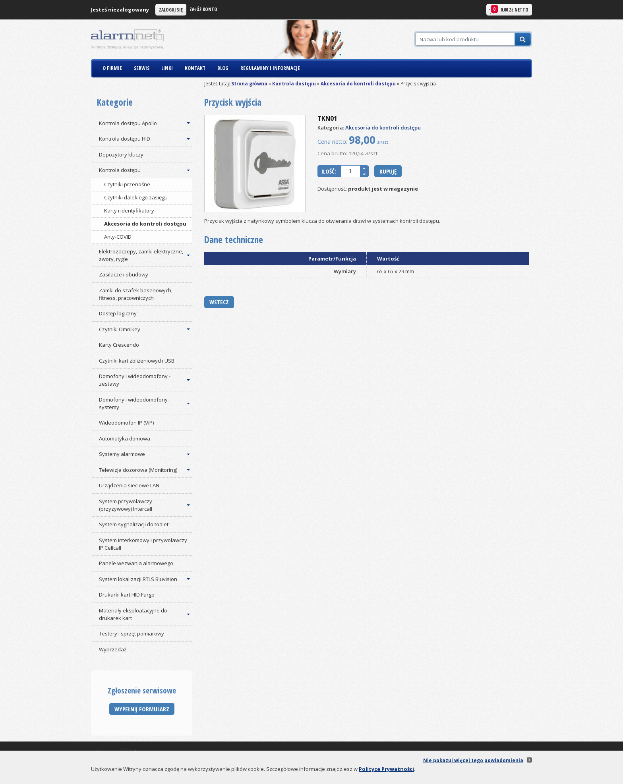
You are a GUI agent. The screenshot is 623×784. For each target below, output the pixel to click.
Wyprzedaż (112, 649)
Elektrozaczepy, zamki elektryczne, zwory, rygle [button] (141, 255)
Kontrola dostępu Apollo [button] (128, 123)
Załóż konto (203, 9)
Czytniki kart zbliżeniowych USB (136, 360)
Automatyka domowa (124, 438)
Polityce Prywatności (386, 768)
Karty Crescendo (119, 344)
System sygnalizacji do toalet (133, 524)
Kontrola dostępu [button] (120, 170)
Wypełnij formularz (141, 709)
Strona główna (249, 83)
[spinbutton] (350, 171)
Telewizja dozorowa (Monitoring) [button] (138, 469)
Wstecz (219, 302)
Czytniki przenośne (127, 184)
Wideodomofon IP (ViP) (126, 422)
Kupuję (388, 171)
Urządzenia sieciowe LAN (129, 485)
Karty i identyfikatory (129, 210)
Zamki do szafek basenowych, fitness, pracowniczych (135, 294)
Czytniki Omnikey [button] (119, 329)
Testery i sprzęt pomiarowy (131, 633)
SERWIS (141, 67)
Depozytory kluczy (121, 154)
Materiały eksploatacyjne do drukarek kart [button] (133, 614)
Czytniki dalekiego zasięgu (136, 197)
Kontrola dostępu (294, 83)
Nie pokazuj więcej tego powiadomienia (473, 760)
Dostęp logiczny (118, 313)
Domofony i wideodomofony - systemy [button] (134, 403)
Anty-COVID (118, 236)
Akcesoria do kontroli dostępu (358, 83)
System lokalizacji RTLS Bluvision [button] (138, 579)
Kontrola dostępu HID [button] (124, 138)
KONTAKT (195, 67)
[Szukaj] (465, 39)
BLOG (222, 67)
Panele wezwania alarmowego (136, 563)
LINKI (167, 67)
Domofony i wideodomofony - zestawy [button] (134, 380)
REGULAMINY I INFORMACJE (270, 67)
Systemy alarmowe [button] (122, 454)
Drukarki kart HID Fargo (127, 594)
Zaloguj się (171, 9)
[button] (364, 168)
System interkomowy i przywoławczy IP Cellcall (143, 544)
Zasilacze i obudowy (123, 274)
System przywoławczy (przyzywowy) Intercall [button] (125, 505)
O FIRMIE (112, 67)
